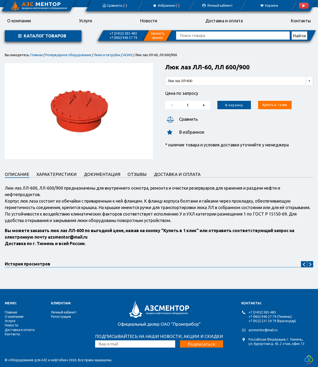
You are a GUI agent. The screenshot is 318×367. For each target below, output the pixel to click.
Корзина (269, 5)
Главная (36, 55)
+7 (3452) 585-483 (123, 33)
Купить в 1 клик (275, 105)
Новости (148, 20)
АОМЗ (128, 55)
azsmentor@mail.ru (263, 330)
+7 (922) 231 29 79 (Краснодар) (272, 321)
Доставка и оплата (224, 20)
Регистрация (61, 317)
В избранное (184, 132)
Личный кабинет (64, 312)
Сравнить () (114, 5)
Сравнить (181, 119)
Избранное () (165, 5)
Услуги (85, 20)
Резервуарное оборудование (68, 55)
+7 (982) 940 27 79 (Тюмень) (270, 317)
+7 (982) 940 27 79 (123, 38)
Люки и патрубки (107, 55)
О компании (19, 20)
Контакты (301, 20)
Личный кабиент (217, 5)
